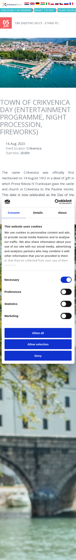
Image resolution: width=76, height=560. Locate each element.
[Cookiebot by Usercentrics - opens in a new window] (55, 201)
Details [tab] (38, 212)
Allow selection (38, 344)
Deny (38, 355)
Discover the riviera (16, 10)
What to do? (44, 10)
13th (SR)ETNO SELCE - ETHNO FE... (37, 23)
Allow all (38, 332)
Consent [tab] (14, 212)
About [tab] (62, 212)
